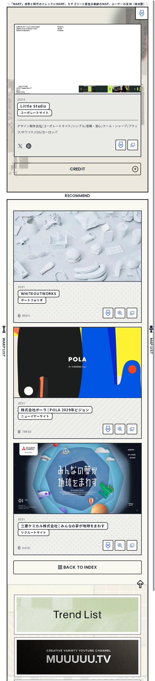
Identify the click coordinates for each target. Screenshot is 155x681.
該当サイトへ (132, 145)
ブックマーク (141, 13)
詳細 (120, 313)
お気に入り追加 (121, 145)
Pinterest (28, 146)
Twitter (20, 146)
